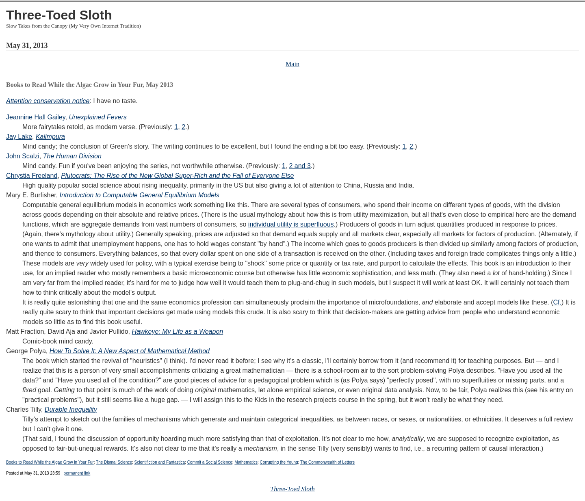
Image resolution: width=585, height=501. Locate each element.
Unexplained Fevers (97, 117)
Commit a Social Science (209, 462)
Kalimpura (50, 136)
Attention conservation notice (47, 100)
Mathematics (246, 462)
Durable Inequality (71, 409)
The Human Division (72, 156)
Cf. (557, 302)
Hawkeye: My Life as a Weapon (177, 331)
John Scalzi (22, 156)
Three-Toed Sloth (59, 15)
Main (292, 63)
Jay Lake (19, 136)
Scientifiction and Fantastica (159, 462)
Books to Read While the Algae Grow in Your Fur (50, 462)
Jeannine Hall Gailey (35, 117)
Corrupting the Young (279, 462)
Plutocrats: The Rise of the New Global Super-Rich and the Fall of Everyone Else (177, 175)
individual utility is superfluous (291, 224)
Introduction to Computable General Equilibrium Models (139, 195)
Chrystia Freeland (31, 175)
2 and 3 (299, 165)
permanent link (77, 473)
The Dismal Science (114, 462)
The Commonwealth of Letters (327, 462)
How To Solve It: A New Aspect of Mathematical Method (130, 351)
